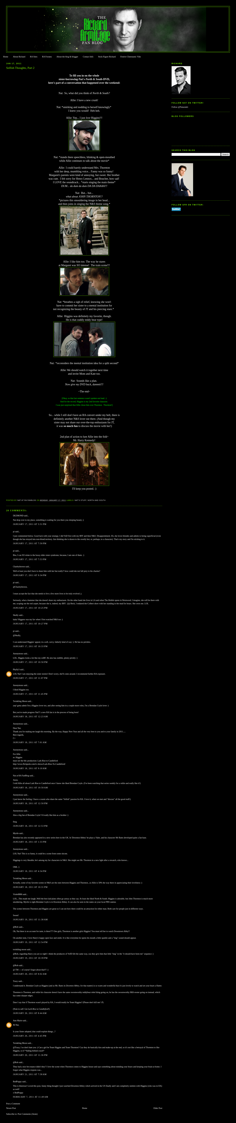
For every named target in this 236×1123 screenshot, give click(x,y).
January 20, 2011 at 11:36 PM (30, 1055)
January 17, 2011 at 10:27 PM (30, 624)
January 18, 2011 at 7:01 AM (30, 742)
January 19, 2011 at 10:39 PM (30, 958)
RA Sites (33, 57)
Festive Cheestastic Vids (130, 57)
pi (14, 531)
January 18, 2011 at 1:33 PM (29, 842)
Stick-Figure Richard (107, 57)
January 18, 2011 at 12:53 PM (30, 826)
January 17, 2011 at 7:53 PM (29, 559)
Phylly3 (16, 669)
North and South (97, 500)
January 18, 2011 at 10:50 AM (30, 788)
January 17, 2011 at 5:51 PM (29, 524)
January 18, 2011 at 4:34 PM (29, 871)
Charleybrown (19, 566)
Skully (15, 615)
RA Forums (47, 57)
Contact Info (88, 57)
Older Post (157, 1108)
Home (5, 57)
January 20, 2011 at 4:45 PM (29, 1036)
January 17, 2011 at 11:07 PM (30, 678)
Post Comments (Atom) (27, 1114)
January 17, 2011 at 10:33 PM (30, 646)
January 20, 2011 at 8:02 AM (30, 974)
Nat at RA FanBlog (21, 776)
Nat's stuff (80, 500)
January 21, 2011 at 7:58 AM (30, 1074)
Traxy (15, 981)
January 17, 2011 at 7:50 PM (29, 543)
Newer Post (11, 1108)
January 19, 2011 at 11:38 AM (30, 919)
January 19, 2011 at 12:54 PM (30, 942)
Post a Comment (13, 1104)
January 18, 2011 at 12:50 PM (30, 803)
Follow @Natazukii (180, 107)
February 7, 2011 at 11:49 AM (30, 1097)
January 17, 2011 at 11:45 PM (30, 694)
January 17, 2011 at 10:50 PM (30, 662)
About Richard (19, 57)
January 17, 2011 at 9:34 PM (29, 575)
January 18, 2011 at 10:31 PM (30, 887)
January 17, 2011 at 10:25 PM (30, 608)
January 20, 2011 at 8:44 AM (30, 1013)
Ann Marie (17, 1020)
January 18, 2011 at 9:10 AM (30, 768)
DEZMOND (18, 516)
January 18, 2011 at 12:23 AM (30, 716)
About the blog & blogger (67, 57)
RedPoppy (17, 1081)
